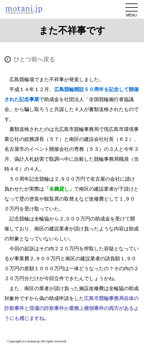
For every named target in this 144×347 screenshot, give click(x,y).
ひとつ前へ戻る (34, 59)
